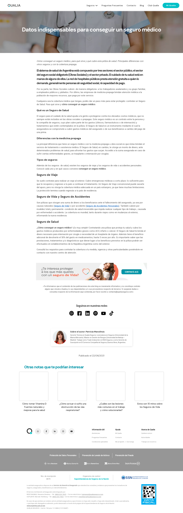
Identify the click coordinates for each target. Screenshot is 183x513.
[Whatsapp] (71, 313)
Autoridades (145, 437)
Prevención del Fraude (124, 455)
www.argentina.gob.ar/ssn (36, 506)
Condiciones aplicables (100, 442)
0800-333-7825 (60, 494)
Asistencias (96, 433)
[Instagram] (95, 313)
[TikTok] (111, 313)
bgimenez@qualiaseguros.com (92, 494)
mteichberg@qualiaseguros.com (90, 497)
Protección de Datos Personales (63, 455)
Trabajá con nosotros (148, 442)
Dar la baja (130, 442)
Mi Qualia (171, 5)
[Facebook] (79, 313)
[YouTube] (103, 313)
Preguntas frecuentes (99, 437)
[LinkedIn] (87, 313)
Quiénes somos (146, 433)
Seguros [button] (90, 5)
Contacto (118, 437)
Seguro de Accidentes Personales (102, 206)
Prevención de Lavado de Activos (95, 455)
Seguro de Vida (61, 206)
